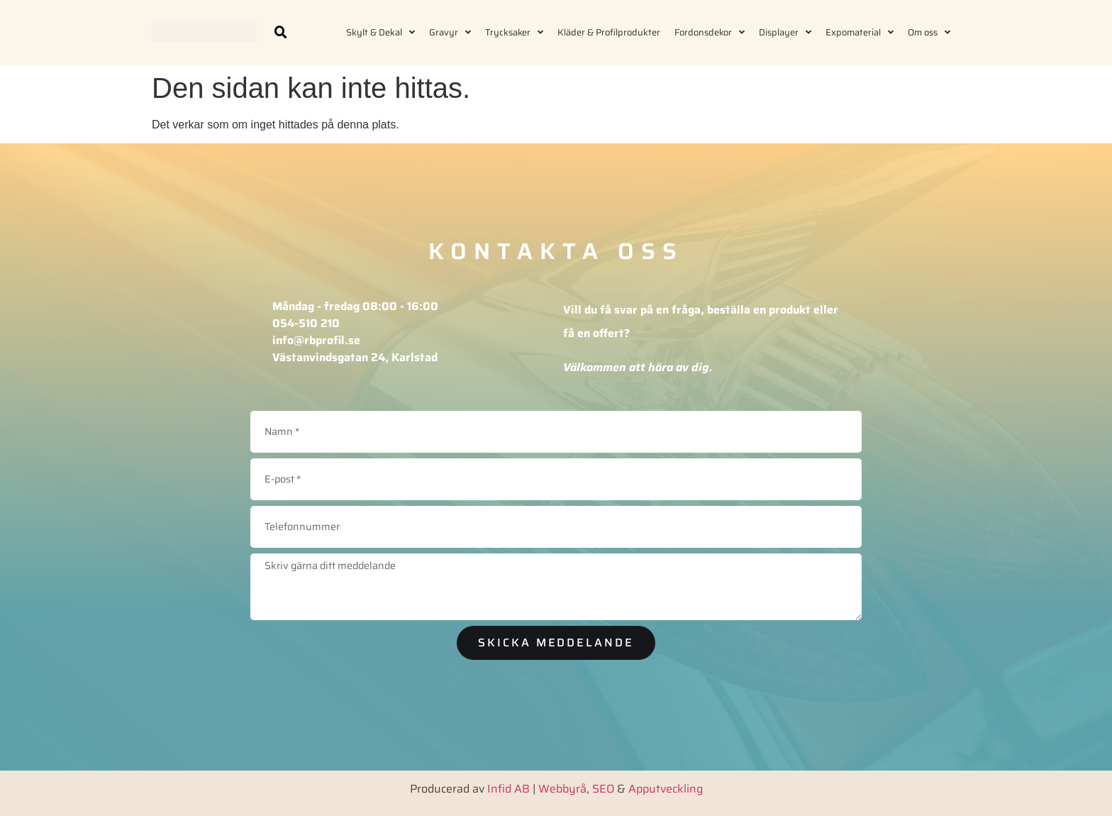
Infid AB (508, 787)
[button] (280, 32)
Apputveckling (665, 787)
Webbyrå (562, 787)
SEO (603, 787)
